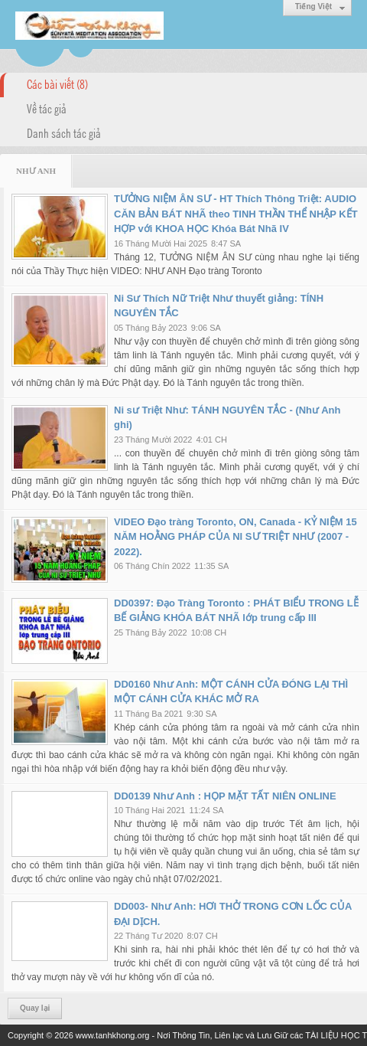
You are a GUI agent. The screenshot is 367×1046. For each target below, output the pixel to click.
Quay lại (35, 1008)
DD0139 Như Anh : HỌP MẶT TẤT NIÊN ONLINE (225, 796)
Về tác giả (47, 108)
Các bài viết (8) (57, 83)
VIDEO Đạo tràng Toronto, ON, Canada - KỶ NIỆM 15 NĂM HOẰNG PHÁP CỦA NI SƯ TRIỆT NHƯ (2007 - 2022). (235, 536)
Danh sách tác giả (64, 132)
